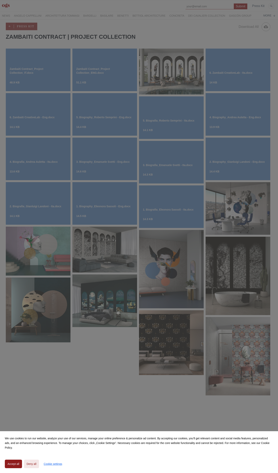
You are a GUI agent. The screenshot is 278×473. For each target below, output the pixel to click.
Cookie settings (53, 463)
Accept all (13, 463)
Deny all (31, 463)
